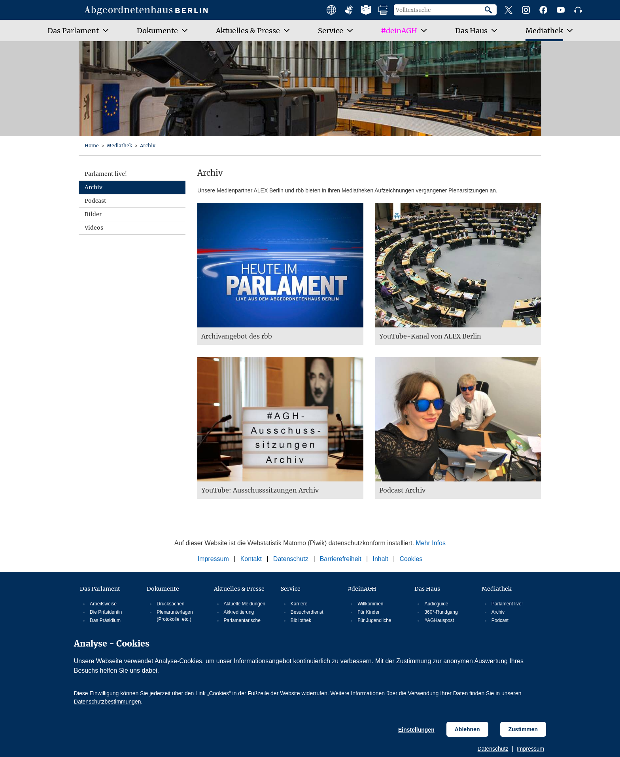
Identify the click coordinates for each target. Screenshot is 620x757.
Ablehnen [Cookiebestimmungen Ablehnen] (467, 729)
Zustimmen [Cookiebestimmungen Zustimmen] (523, 729)
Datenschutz (493, 749)
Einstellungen (416, 730)
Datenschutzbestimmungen (107, 701)
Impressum (530, 749)
